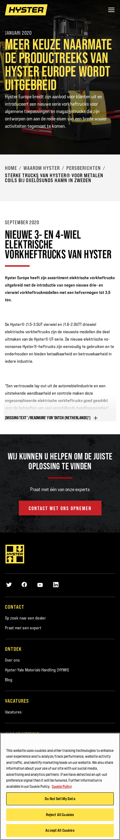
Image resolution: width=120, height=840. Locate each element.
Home (11, 168)
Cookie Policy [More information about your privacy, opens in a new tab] (62, 786)
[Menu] (111, 10)
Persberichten (83, 168)
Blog (8, 679)
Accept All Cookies (59, 830)
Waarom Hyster (41, 168)
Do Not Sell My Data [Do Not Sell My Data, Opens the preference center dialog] (60, 798)
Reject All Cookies (60, 814)
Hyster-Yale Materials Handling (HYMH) (37, 669)
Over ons (12, 660)
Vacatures (13, 711)
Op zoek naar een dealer (25, 617)
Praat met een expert (23, 627)
